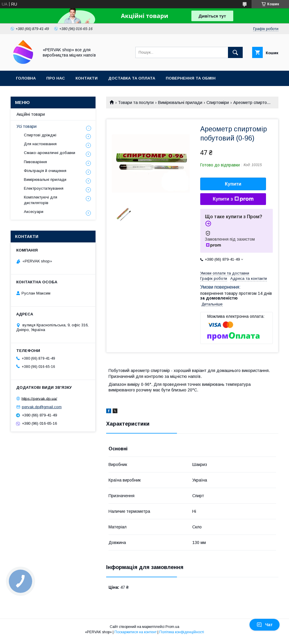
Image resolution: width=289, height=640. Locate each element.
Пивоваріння (35, 162)
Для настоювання (40, 144)
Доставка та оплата (131, 78)
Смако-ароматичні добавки (49, 153)
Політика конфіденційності (181, 632)
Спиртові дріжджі (40, 135)
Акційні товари (31, 114)
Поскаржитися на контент (135, 632)
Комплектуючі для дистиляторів (40, 200)
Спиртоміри (217, 102)
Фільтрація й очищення (45, 170)
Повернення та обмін (191, 78)
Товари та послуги (136, 102)
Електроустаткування (43, 188)
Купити (233, 183)
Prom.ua (172, 627)
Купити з (233, 199)
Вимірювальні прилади (180, 102)
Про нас (55, 78)
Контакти (86, 78)
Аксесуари (33, 211)
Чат (264, 624)
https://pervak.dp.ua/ (39, 398)
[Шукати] (235, 52)
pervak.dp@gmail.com (42, 407)
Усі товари (27, 126)
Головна (26, 78)
